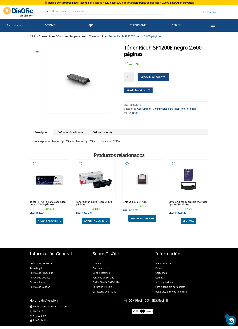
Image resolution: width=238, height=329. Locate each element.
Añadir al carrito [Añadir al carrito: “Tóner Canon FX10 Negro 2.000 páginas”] (96, 220)
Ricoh (135, 112)
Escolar (175, 25)
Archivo (50, 25)
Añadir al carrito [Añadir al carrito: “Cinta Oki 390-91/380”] (142, 218)
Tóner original (98, 36)
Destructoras (137, 25)
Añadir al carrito (153, 77)
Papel (90, 25)
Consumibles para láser (72, 36)
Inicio (33, 36)
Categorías (15, 25)
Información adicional (70, 132)
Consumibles (47, 36)
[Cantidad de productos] (129, 77)
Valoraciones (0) (102, 132)
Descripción (41, 132)
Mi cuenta (209, 11)
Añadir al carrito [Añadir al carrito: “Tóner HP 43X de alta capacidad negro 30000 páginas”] (49, 220)
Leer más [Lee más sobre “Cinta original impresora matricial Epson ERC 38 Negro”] (188, 220)
